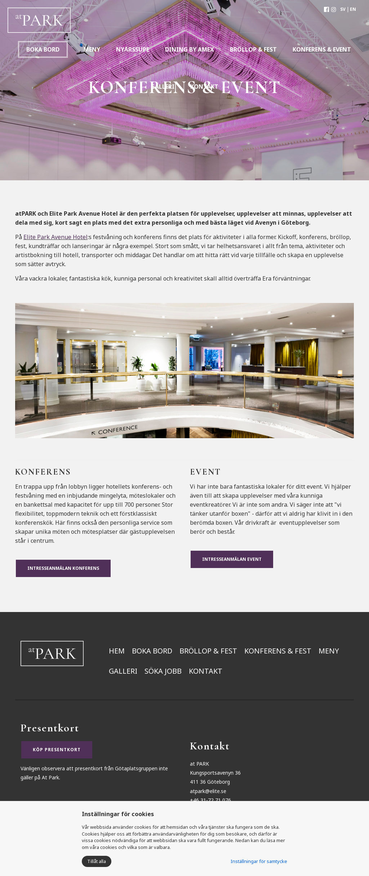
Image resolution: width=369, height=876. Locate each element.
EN (353, 9)
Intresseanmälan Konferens (63, 568)
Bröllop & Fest (208, 651)
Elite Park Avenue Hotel (55, 237)
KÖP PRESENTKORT (57, 750)
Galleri (123, 671)
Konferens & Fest (277, 651)
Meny (329, 651)
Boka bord (42, 49)
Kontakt (205, 671)
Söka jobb (163, 671)
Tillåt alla (96, 861)
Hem (117, 651)
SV (343, 9)
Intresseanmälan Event (232, 559)
